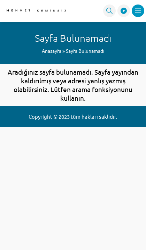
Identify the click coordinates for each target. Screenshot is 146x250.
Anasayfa (51, 51)
